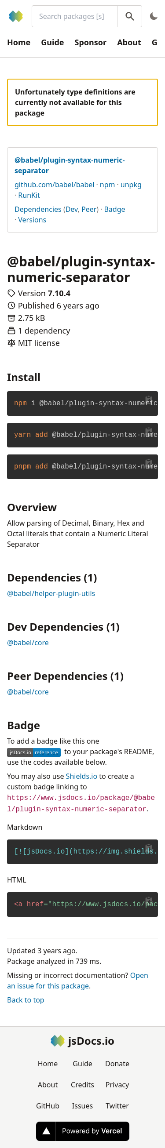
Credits (82, 1085)
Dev (72, 209)
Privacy (117, 1085)
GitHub (47, 1106)
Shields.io (82, 776)
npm (107, 184)
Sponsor (91, 42)
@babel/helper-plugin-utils (51, 593)
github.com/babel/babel (55, 184)
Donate (117, 1063)
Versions (32, 220)
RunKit (29, 195)
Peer (88, 209)
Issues (82, 1106)
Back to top (25, 1000)
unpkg (131, 184)
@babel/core (28, 642)
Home (18, 42)
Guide (52, 42)
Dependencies (38, 209)
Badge (114, 209)
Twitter (117, 1106)
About (129, 42)
